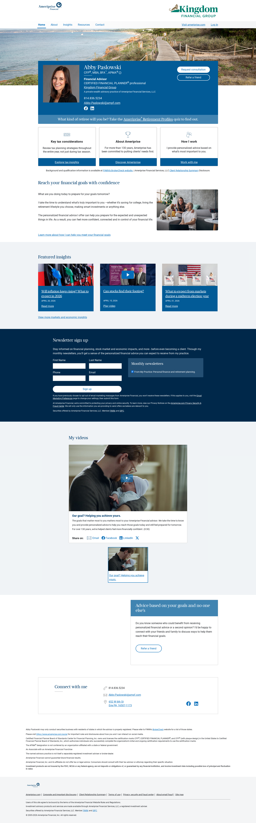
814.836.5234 (93, 98)
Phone (56, 372)
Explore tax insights (67, 162)
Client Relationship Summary (184, 170)
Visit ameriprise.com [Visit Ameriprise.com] (193, 24)
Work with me (189, 162)
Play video (109, 306)
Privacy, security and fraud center (138, 794)
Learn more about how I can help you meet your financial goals (74, 234)
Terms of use (114, 794)
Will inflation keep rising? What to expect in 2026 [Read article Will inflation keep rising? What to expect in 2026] (65, 294)
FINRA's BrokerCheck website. (118, 170)
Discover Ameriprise (128, 162)
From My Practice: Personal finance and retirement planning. (164, 372)
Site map (179, 794)
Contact (99, 24)
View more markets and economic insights (62, 317)
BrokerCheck (158, 729)
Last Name (95, 360)
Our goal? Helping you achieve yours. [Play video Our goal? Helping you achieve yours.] (126, 577)
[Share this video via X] (137, 538)
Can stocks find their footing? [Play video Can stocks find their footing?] (123, 291)
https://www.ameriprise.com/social (51, 734)
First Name (59, 360)
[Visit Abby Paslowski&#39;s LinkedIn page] (196, 704)
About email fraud (164, 794)
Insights (67, 24)
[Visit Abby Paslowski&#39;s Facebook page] (188, 704)
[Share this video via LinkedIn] (126, 538)
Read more (47, 306)
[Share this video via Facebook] (109, 538)
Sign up (87, 389)
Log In (214, 24)
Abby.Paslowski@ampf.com (102, 103)
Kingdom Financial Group (100, 87)
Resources (84, 24)
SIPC (122, 411)
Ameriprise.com (33, 794)
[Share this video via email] (92, 538)
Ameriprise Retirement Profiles (148, 119)
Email (92, 372)
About (54, 24)
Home (41, 24)
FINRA (112, 411)
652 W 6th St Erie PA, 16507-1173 (120, 703)
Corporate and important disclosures (60, 794)
